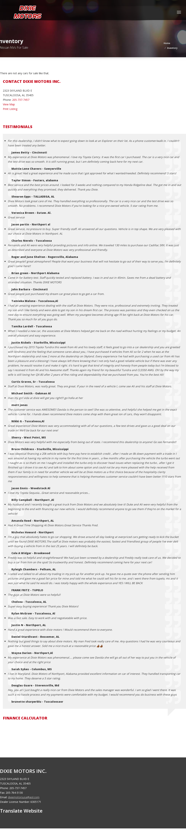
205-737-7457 (20, 100)
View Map (9, 104)
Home (167, 43)
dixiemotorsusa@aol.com (23, 797)
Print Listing (10, 109)
